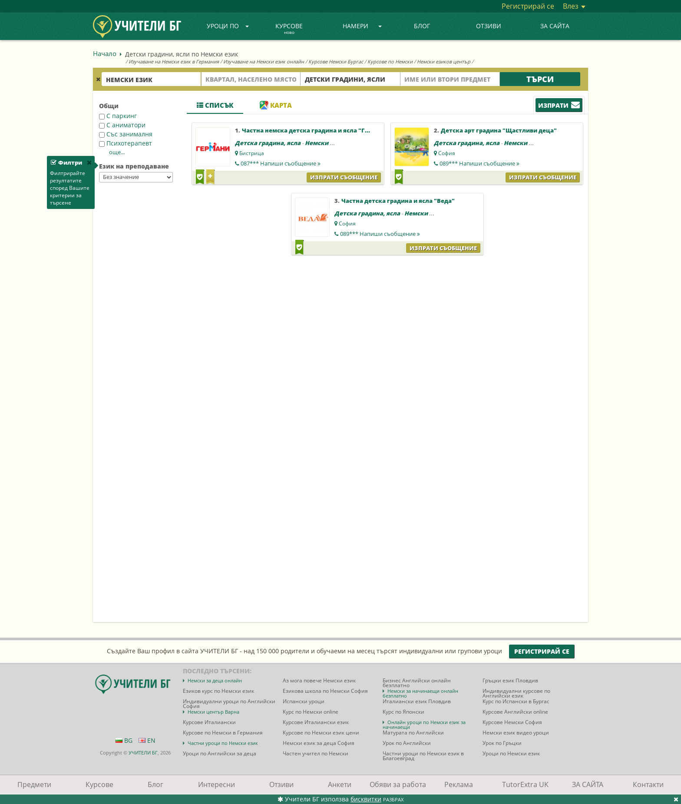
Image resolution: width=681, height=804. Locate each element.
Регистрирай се (528, 6)
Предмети (34, 784)
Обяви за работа (398, 784)
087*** (281, 163)
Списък (215, 105)
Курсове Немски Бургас (335, 61)
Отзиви (488, 26)
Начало (104, 53)
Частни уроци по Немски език (223, 743)
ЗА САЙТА (554, 26)
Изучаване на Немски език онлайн (263, 61)
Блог (422, 26)
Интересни (216, 784)
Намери (362, 26)
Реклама (458, 784)
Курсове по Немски (390, 61)
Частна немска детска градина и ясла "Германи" (316, 130)
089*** (479, 163)
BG (124, 740)
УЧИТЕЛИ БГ (143, 752)
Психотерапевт (125, 143)
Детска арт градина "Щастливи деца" (499, 130)
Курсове (289, 29)
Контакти (648, 784)
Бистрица (251, 153)
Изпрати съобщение (343, 177)
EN (147, 740)
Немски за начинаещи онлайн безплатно (420, 693)
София (446, 153)
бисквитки (365, 799)
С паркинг (118, 116)
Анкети (339, 784)
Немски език (324, 143)
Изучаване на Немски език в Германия (174, 61)
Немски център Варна (213, 711)
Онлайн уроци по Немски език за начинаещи (424, 724)
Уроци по (228, 26)
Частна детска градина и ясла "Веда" (398, 201)
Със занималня (125, 134)
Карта (276, 105)
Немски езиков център (443, 61)
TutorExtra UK (525, 784)
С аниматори (122, 125)
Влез (574, 6)
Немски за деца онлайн (215, 680)
